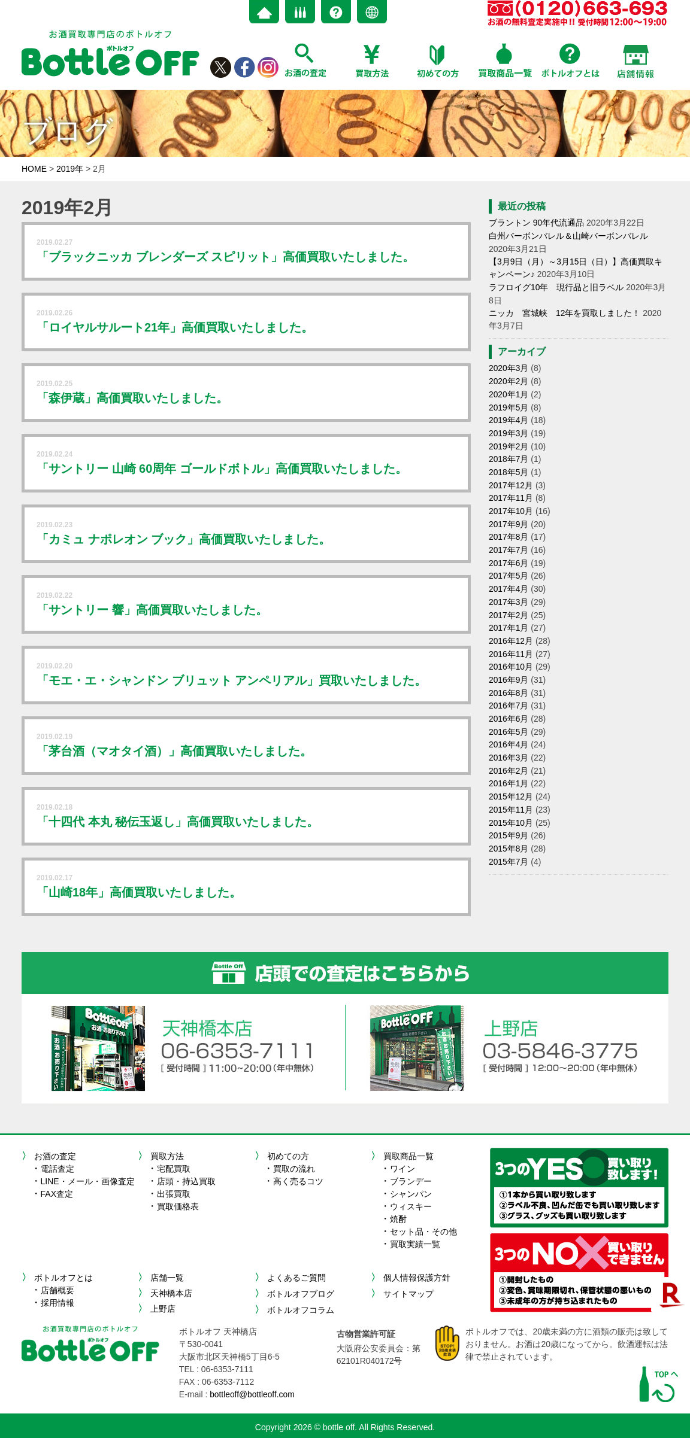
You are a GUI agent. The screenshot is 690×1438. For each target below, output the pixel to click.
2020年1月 (509, 391)
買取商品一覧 (408, 1156)
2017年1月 (509, 617)
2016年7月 (509, 692)
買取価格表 (178, 1206)
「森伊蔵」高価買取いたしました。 (132, 398)
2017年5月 (509, 566)
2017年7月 (509, 541)
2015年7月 (509, 843)
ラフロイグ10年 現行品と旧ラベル (556, 285)
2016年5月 (509, 717)
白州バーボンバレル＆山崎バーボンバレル (568, 235)
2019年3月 (509, 428)
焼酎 (398, 1219)
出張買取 (173, 1194)
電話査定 (57, 1168)
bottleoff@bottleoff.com (253, 1393)
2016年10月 (511, 654)
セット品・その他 (423, 1231)
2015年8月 (509, 830)
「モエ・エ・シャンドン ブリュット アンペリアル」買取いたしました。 (231, 680)
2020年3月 (509, 365)
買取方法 (167, 1156)
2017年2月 (509, 604)
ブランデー (411, 1181)
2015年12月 (511, 780)
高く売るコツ (298, 1181)
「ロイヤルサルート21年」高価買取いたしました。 (175, 327)
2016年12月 (511, 629)
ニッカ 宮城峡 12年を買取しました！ (565, 310)
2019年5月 (509, 403)
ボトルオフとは (63, 1277)
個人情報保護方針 (416, 1277)
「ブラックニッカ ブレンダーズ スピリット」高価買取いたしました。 (225, 256)
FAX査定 (57, 1194)
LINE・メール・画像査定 (88, 1181)
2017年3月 (509, 592)
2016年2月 (509, 755)
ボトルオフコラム (300, 1309)
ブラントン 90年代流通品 (536, 222)
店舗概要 (57, 1290)
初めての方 (288, 1156)
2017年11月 (511, 491)
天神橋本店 (171, 1293)
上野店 (162, 1309)
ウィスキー (411, 1206)
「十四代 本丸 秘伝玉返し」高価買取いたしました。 (178, 821)
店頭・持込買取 (186, 1181)
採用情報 (57, 1303)
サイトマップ (408, 1293)
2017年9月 (509, 516)
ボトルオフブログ (300, 1293)
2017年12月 (511, 479)
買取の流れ (294, 1168)
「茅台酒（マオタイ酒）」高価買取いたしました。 (174, 751)
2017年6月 (509, 554)
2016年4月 (509, 730)
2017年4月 (509, 579)
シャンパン (411, 1194)
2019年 (69, 169)
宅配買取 (173, 1168)
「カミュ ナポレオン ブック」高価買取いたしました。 (184, 539)
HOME (34, 169)
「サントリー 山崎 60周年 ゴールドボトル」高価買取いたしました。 (222, 468)
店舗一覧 (167, 1277)
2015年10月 (511, 805)
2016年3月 (509, 742)
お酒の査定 (55, 1156)
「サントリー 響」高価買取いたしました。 (152, 609)
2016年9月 (509, 667)
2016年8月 (509, 680)
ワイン (402, 1168)
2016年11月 (511, 642)
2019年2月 (509, 441)
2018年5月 (509, 466)
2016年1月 (509, 768)
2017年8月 (509, 529)
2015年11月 (511, 793)
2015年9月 (509, 818)
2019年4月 (509, 416)
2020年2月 (509, 378)
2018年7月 (509, 453)
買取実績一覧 (415, 1244)
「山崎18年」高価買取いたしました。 (139, 892)
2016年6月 (509, 705)
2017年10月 (511, 504)
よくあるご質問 (296, 1277)
